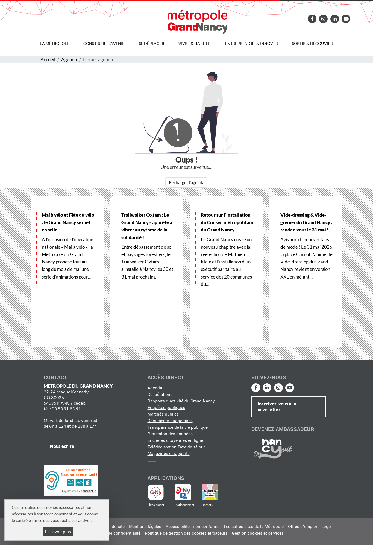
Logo (326, 527)
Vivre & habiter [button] (194, 43)
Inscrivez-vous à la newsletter (277, 406)
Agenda (69, 59)
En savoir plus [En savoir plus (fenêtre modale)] (58, 531)
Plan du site (113, 527)
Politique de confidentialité (115, 533)
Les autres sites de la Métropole (254, 527)
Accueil (47, 59)
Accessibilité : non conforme (192, 527)
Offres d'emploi (302, 527)
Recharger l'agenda (186, 182)
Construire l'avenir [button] (104, 43)
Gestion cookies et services (258, 533)
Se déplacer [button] (151, 43)
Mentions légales (145, 527)
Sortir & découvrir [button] (312, 43)
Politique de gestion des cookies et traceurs (186, 533)
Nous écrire (62, 446)
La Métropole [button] (54, 43)
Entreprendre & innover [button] (251, 43)
